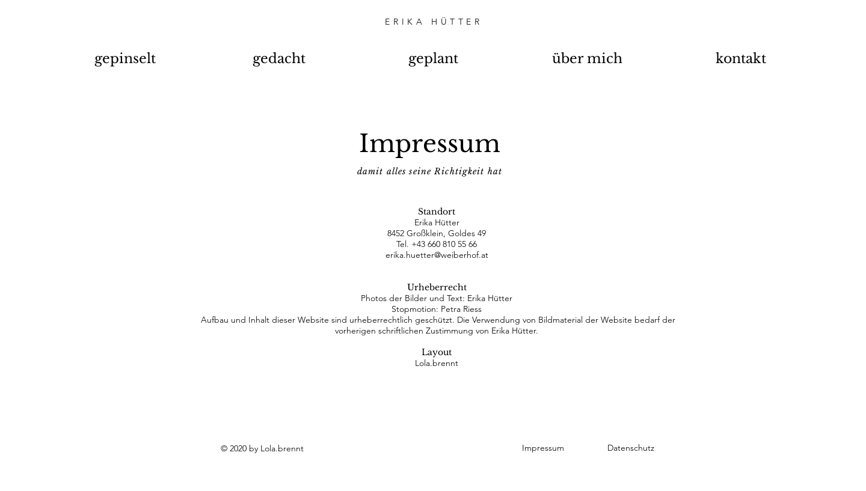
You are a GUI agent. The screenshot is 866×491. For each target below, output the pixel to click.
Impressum (543, 447)
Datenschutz (630, 447)
